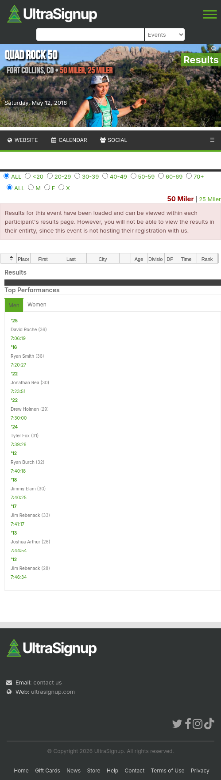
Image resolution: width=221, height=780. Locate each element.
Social (113, 140)
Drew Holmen (25, 409)
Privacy (200, 770)
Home (21, 770)
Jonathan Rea (25, 382)
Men (13, 305)
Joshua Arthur (25, 541)
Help (112, 770)
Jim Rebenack (25, 515)
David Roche (24, 329)
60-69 (174, 176)
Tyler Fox (20, 435)
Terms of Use (167, 770)
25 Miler (210, 199)
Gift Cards (47, 770)
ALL (16, 176)
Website (22, 140)
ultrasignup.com (53, 691)
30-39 (90, 176)
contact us (47, 682)
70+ (199, 176)
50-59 (146, 176)
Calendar (68, 140)
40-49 (118, 176)
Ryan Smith (22, 356)
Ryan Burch (23, 462)
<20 (37, 176)
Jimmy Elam (23, 488)
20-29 (62, 176)
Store (94, 770)
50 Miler (180, 199)
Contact (135, 770)
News (73, 770)
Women (37, 304)
